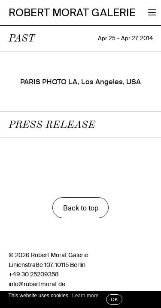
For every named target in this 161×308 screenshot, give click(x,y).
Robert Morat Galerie (72, 12)
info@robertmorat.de (37, 284)
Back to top (80, 208)
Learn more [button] (85, 296)
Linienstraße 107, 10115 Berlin (47, 265)
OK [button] (114, 299)
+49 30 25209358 (34, 274)
